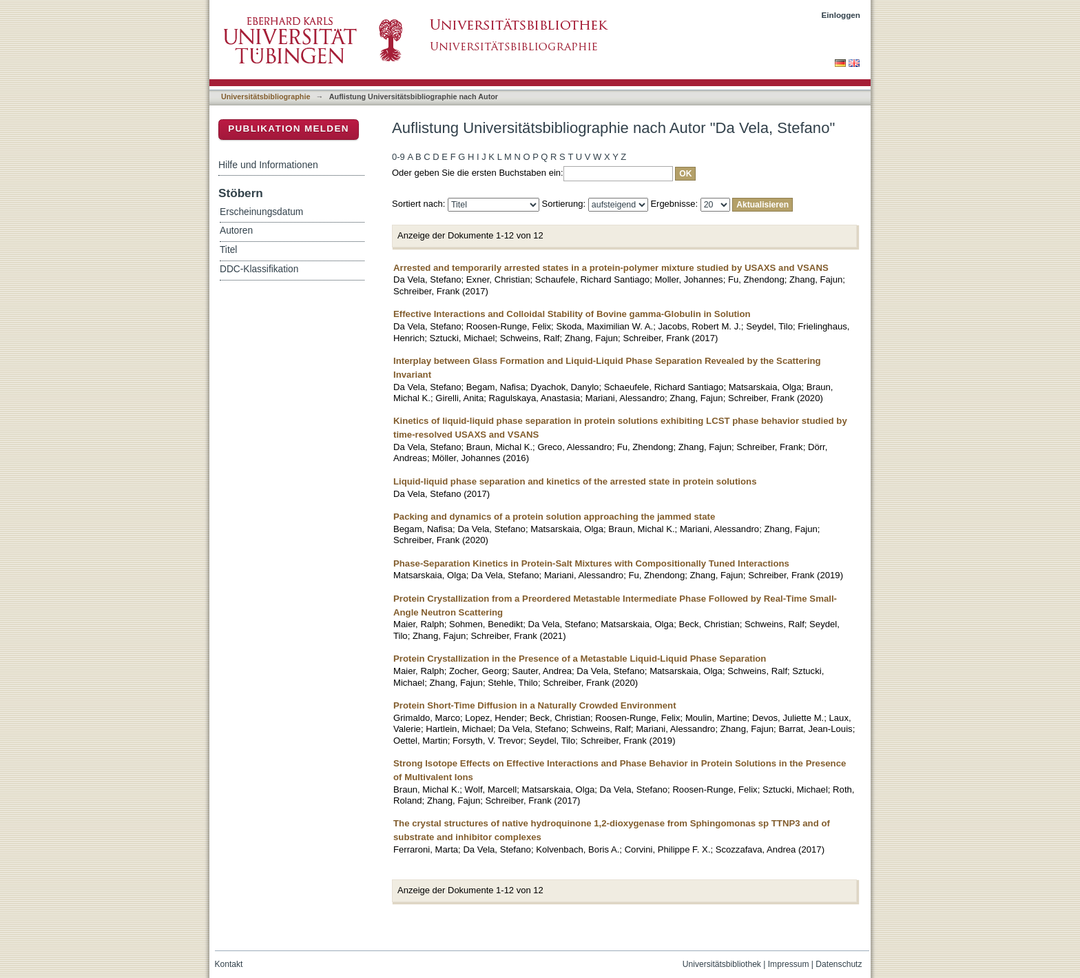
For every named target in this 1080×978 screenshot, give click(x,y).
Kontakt (229, 964)
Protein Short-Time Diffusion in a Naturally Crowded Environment (534, 705)
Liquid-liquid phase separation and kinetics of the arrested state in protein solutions (574, 481)
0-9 (398, 157)
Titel (228, 250)
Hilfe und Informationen (268, 164)
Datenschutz (839, 964)
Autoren (236, 230)
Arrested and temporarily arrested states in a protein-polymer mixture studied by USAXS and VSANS (611, 268)
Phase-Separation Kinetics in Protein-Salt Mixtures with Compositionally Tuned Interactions (591, 563)
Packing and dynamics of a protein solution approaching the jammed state (554, 516)
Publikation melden (288, 128)
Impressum (788, 964)
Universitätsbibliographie (265, 96)
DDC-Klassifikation (259, 269)
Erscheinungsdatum (261, 212)
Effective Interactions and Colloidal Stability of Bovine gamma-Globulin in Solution (572, 314)
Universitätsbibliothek (722, 964)
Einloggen (841, 14)
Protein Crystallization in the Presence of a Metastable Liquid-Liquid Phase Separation (579, 658)
